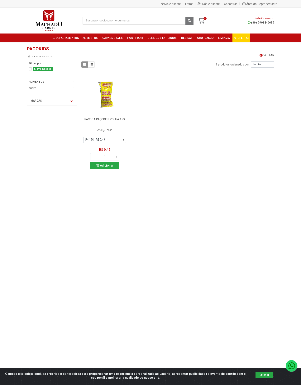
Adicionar (104, 165)
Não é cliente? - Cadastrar (217, 3)
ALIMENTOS (36, 81)
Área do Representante (259, 3)
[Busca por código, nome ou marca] (134, 21)
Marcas (52, 101)
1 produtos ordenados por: (233, 64)
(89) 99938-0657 (261, 22)
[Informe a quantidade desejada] (104, 156)
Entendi (264, 374)
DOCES (32, 88)
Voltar (267, 55)
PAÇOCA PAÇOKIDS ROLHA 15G (104, 119)
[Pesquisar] (189, 21)
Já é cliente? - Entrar (177, 3)
